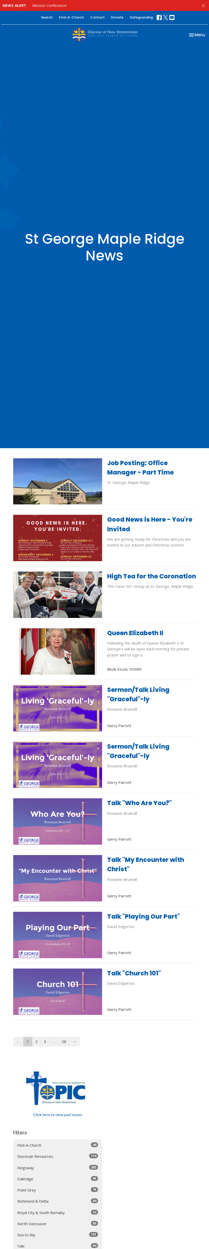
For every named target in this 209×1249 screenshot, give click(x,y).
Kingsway (57, 1167)
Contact (97, 17)
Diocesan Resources (57, 1156)
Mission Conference (49, 5)
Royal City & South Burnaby (57, 1212)
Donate (117, 17)
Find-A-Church (71, 17)
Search (47, 17)
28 (64, 1041)
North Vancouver (57, 1223)
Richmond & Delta (57, 1201)
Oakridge (57, 1178)
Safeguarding (141, 17)
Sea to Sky (57, 1234)
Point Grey (57, 1190)
